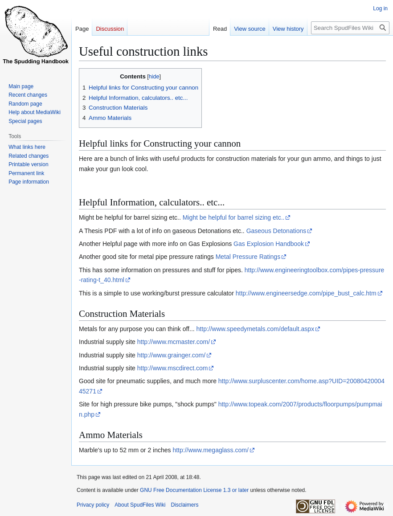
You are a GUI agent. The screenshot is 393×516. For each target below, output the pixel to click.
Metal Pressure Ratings (248, 256)
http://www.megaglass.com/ (210, 450)
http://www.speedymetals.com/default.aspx (255, 328)
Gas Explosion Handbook (268, 243)
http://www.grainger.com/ (171, 355)
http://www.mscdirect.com (172, 368)
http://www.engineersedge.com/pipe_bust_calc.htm (306, 293)
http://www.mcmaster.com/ (173, 341)
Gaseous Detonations (276, 230)
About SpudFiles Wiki (140, 505)
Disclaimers (184, 505)
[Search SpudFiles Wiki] (350, 27)
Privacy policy (93, 505)
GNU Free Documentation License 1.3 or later (194, 490)
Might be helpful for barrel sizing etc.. (234, 217)
